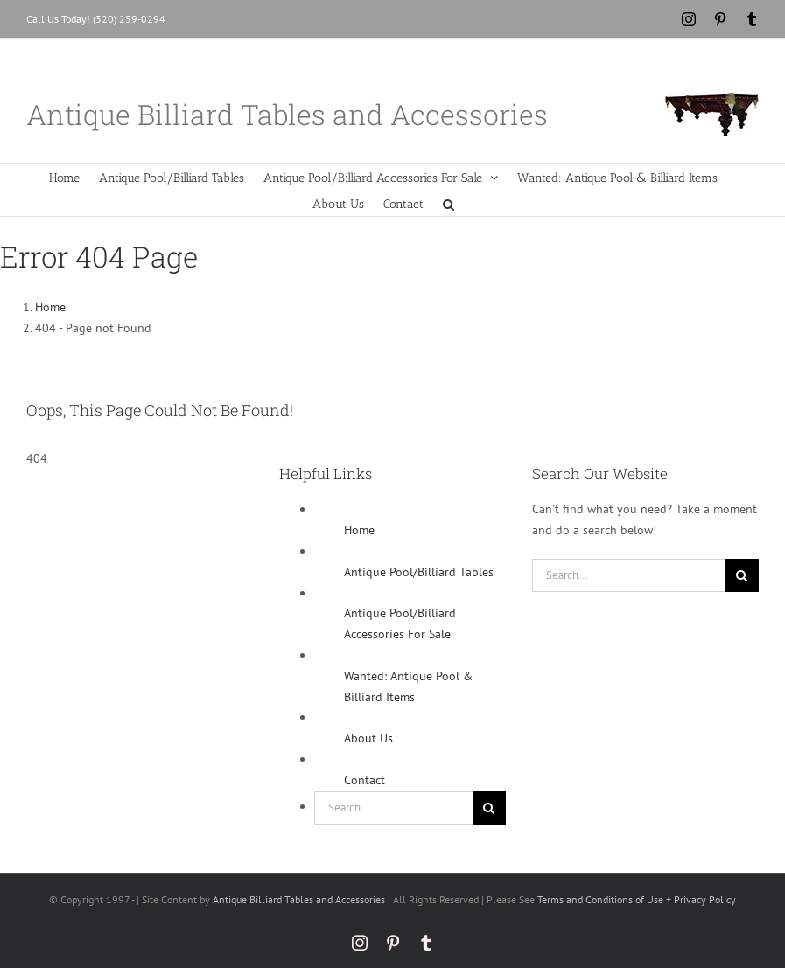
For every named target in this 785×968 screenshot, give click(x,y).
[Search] (489, 808)
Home (359, 530)
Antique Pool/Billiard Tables (419, 572)
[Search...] (393, 808)
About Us (368, 738)
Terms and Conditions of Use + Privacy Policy (636, 899)
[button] (448, 203)
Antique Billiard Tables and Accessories (299, 899)
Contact (364, 780)
